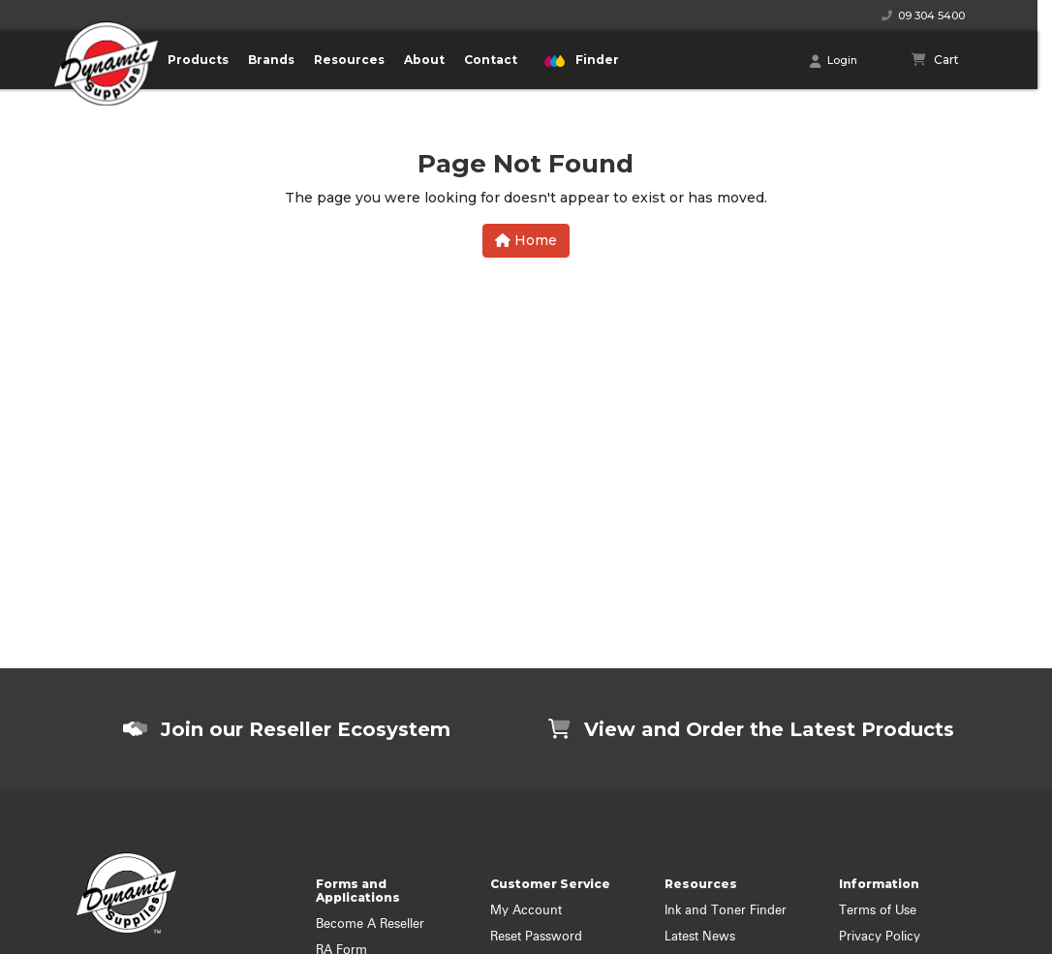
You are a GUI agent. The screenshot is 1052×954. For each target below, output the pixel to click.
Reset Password (536, 937)
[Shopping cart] (936, 60)
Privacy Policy (879, 937)
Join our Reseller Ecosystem (286, 729)
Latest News (700, 937)
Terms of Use (877, 911)
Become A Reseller (370, 924)
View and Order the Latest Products (751, 729)
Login (833, 61)
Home (526, 240)
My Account (526, 911)
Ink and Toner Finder (726, 911)
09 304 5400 (923, 15)
